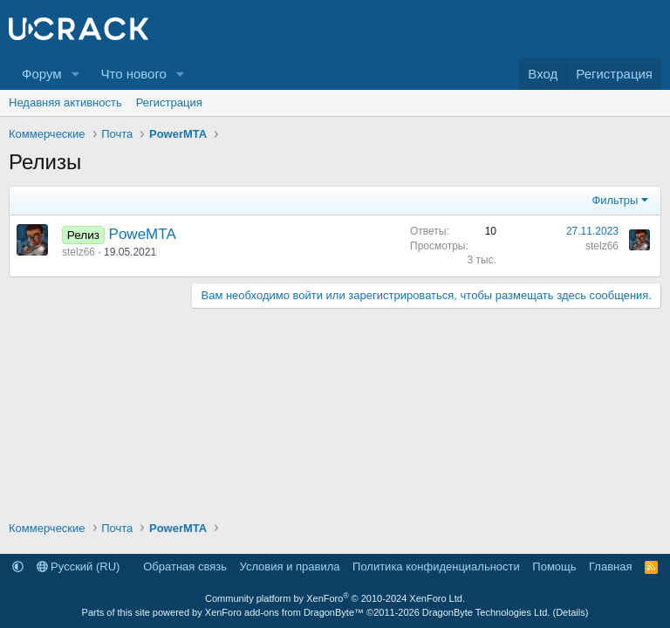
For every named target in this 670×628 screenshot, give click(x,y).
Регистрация (169, 102)
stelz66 (78, 252)
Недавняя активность (65, 102)
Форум (42, 73)
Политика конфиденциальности (436, 566)
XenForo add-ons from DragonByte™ (284, 612)
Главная (610, 566)
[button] (75, 74)
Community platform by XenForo (335, 598)
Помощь (554, 566)
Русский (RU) (78, 566)
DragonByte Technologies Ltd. (486, 612)
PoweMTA (142, 234)
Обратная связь (185, 566)
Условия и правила (290, 566)
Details (570, 612)
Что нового (133, 73)
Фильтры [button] (614, 200)
